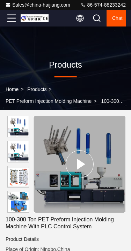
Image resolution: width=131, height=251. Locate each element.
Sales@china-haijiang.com (37, 5)
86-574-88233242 (103, 5)
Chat (117, 18)
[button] (20, 209)
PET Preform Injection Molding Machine (49, 101)
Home (12, 89)
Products (36, 89)
